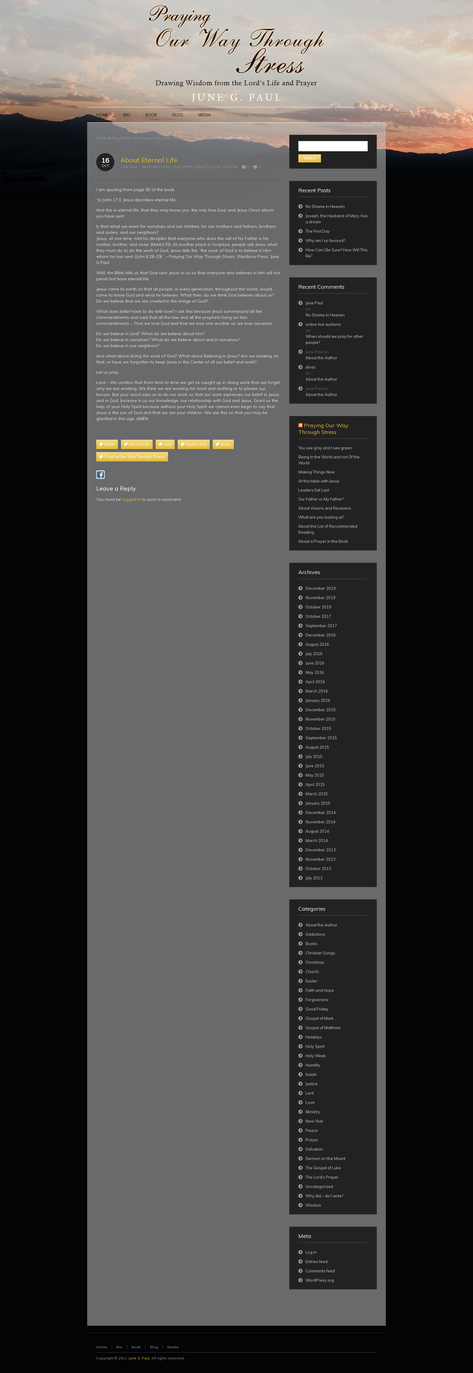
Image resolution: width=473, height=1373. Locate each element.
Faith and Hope (137, 138)
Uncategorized (319, 1186)
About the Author (321, 357)
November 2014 (320, 821)
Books (311, 943)
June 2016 (315, 663)
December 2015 (321, 709)
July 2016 (314, 653)
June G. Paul (139, 1358)
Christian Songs (320, 952)
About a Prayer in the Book (323, 541)
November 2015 (320, 719)
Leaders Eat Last (313, 490)
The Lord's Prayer (322, 1177)
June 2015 (315, 765)
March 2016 (317, 691)
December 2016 (321, 635)
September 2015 (321, 737)
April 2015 (315, 784)
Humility (179, 138)
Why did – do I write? (324, 1195)
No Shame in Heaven (325, 206)
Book (136, 1347)
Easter (311, 981)
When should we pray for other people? (334, 339)
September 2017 (321, 625)
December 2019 (321, 588)
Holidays (314, 1037)
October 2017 (318, 616)
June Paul (129, 167)
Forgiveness (317, 999)
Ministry (313, 1111)
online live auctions (323, 324)
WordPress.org (320, 1280)
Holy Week (316, 1055)
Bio (119, 1347)
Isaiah (311, 1074)
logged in (131, 499)
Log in (311, 1252)
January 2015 (318, 803)
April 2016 (315, 681)
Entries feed (317, 1261)
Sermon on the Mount (325, 1158)
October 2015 (318, 728)
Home (101, 138)
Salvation (314, 1149)
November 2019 (320, 597)
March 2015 (317, 793)
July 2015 (314, 756)
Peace (312, 1130)
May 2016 (315, 672)
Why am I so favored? (325, 240)
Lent (310, 1093)
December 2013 (321, 849)
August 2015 (317, 747)
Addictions (315, 934)
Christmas (315, 962)
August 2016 (317, 644)
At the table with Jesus (318, 481)
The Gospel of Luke (323, 1167)
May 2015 (315, 775)
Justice (312, 1083)
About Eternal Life (148, 160)
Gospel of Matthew (323, 1027)
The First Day (318, 231)
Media (173, 1347)
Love (192, 138)
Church (312, 971)
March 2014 (317, 840)
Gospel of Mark (320, 1018)
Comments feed (320, 1270)
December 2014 (321, 812)
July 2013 (314, 877)
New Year (314, 1121)
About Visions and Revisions (324, 508)
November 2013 (320, 859)
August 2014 (317, 831)
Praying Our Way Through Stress (323, 428)
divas (311, 367)
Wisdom (206, 138)
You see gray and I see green (325, 447)
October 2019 (318, 607)
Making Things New (316, 472)
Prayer (312, 1139)
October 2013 (318, 868)
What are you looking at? (321, 517)
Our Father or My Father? (321, 499)
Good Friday (317, 1009)
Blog (115, 138)
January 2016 (318, 700)
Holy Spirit (162, 138)
